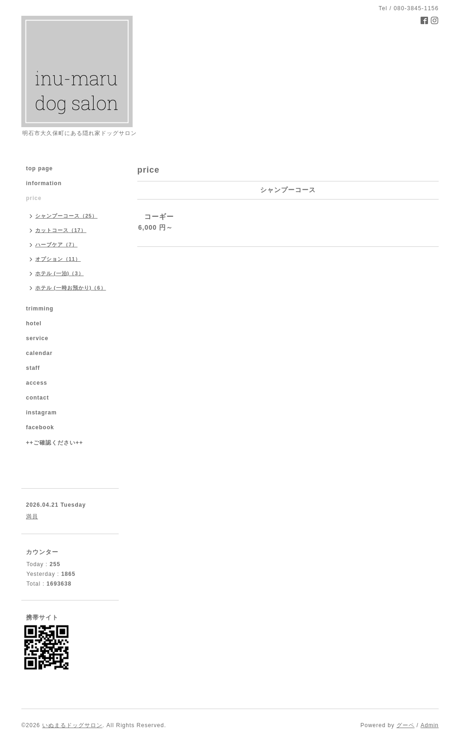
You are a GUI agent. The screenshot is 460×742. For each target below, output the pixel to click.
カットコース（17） (60, 230)
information (44, 183)
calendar (39, 353)
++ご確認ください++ (54, 442)
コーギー (159, 216)
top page (39, 168)
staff (33, 368)
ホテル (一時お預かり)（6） (70, 287)
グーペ (405, 725)
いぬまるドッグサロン (72, 725)
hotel (34, 323)
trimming (39, 308)
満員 (32, 516)
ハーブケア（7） (56, 244)
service (37, 338)
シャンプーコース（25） (66, 216)
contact (37, 397)
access (36, 383)
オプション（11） (58, 259)
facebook (40, 427)
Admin (430, 725)
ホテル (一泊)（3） (59, 273)
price (34, 198)
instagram (41, 412)
